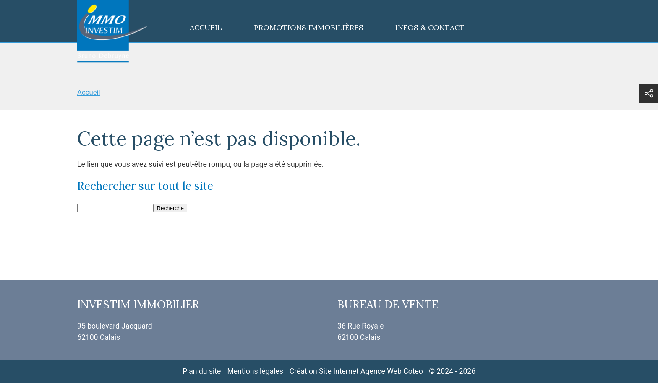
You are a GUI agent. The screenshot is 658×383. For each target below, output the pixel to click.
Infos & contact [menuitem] (430, 27)
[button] (648, 93)
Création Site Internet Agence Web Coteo (356, 371)
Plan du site (202, 371)
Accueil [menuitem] (206, 27)
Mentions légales (255, 371)
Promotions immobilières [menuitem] (308, 27)
